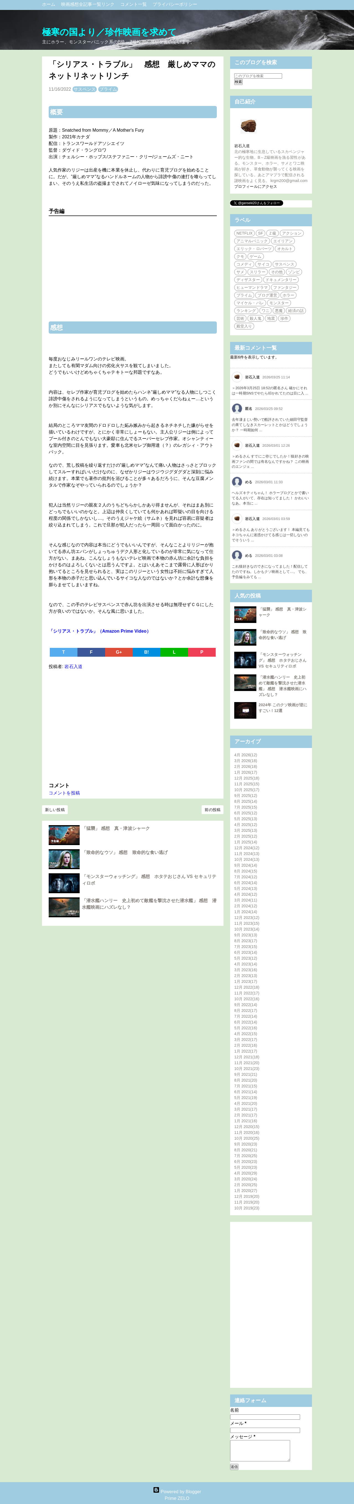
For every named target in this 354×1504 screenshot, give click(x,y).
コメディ (244, 264)
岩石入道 (242, 146)
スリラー (257, 272)
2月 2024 (245, 906)
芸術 (240, 318)
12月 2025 (246, 778)
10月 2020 (246, 1138)
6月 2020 (245, 1161)
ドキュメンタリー (281, 279)
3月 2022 (245, 1039)
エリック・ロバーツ (254, 248)
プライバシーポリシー (175, 4)
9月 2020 (245, 1144)
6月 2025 (245, 813)
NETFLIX (244, 233)
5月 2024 (245, 888)
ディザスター (248, 279)
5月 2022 (245, 1028)
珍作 (284, 318)
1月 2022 (245, 1051)
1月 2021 (245, 1121)
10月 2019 (246, 1208)
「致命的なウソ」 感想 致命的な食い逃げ (125, 852)
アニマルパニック (252, 241)
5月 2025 (245, 819)
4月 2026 (245, 755)
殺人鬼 (255, 318)
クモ (240, 256)
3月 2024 (245, 900)
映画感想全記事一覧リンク (88, 4)
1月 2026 (245, 772)
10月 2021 (246, 1068)
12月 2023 (246, 917)
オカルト (285, 248)
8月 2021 (245, 1080)
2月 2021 (245, 1115)
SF (260, 233)
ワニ (265, 310)
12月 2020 (246, 1126)
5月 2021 (245, 1097)
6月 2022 (245, 1022)
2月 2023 (245, 975)
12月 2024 (246, 848)
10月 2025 (246, 790)
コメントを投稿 (64, 793)
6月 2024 (245, 882)
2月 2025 (245, 836)
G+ (119, 652)
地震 (271, 318)
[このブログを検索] (258, 76)
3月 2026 (245, 761)
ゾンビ (294, 272)
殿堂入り (244, 326)
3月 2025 (245, 830)
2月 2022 (245, 1045)
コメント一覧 (134, 4)
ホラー (288, 295)
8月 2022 (245, 1010)
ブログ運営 (267, 295)
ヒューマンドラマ (252, 287)
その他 (277, 272)
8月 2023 (245, 941)
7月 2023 (245, 946)
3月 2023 (245, 970)
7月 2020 (245, 1156)
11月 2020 (246, 1132)
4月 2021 (245, 1103)
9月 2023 (245, 935)
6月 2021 (245, 1092)
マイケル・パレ (250, 303)
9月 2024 (245, 865)
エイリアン (283, 241)
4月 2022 (245, 1034)
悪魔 (279, 310)
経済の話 (296, 310)
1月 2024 (245, 912)
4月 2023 (245, 964)
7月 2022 (245, 1016)
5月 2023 (245, 958)
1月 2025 (245, 842)
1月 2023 (245, 981)
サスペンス (85, 89)
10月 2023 (246, 929)
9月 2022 (245, 1004)
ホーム (49, 4)
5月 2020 (245, 1167)
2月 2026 (245, 766)
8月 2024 (245, 871)
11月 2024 (246, 853)
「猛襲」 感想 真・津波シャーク (116, 828)
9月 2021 (245, 1074)
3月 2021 (245, 1109)
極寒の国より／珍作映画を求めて (109, 32)
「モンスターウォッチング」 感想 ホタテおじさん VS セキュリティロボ (282, 660)
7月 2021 (245, 1086)
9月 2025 (245, 795)
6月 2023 (245, 952)
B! (146, 652)
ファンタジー (285, 287)
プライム (108, 89)
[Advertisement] (133, 724)
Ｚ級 (272, 233)
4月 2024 (245, 894)
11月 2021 (246, 1063)
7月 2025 (245, 807)
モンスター (279, 303)
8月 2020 (245, 1150)
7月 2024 (245, 877)
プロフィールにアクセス (255, 186)
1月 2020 (245, 1190)
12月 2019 (246, 1196)
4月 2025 (245, 824)
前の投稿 (212, 809)
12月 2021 (246, 1057)
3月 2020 (245, 1179)
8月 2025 (245, 801)
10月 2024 (246, 859)
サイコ (263, 264)
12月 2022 (246, 987)
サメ (240, 272)
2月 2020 (245, 1185)
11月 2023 (246, 923)
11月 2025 (246, 784)
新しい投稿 (55, 809)
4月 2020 (245, 1173)
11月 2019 (246, 1202)
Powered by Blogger (177, 1491)
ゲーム (255, 256)
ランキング (246, 310)
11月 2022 (246, 993)
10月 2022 (246, 999)
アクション (292, 233)
